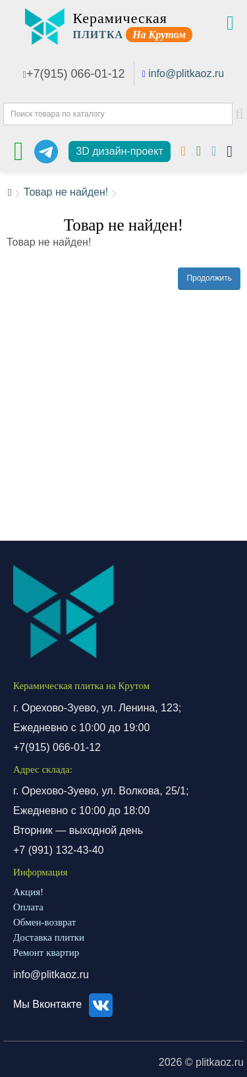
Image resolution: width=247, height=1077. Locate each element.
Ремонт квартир (46, 952)
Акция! (28, 892)
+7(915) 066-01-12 (74, 73)
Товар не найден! (66, 192)
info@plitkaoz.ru (186, 73)
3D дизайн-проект (119, 151)
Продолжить (209, 278)
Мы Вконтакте (65, 1004)
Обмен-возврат (44, 922)
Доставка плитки (48, 937)
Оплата (28, 907)
